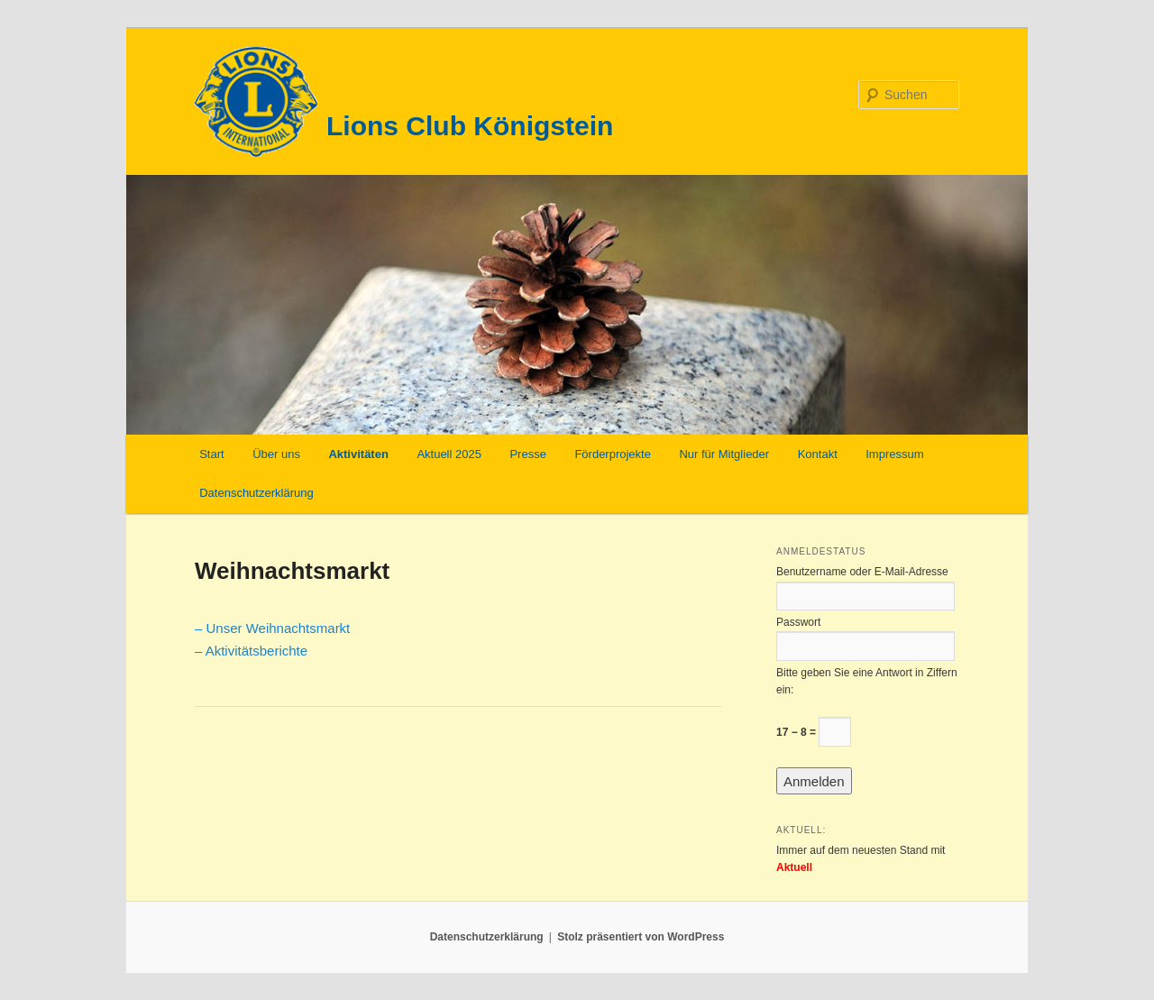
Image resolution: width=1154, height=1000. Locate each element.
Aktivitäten (358, 454)
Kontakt (818, 454)
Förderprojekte (612, 454)
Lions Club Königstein (469, 126)
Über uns (276, 454)
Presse (527, 454)
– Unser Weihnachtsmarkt (272, 628)
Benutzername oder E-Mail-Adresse (862, 571)
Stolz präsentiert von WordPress (640, 937)
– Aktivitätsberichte (251, 650)
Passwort (798, 622)
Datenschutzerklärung (256, 493)
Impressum (894, 454)
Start (211, 454)
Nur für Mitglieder (724, 454)
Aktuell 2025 (449, 454)
